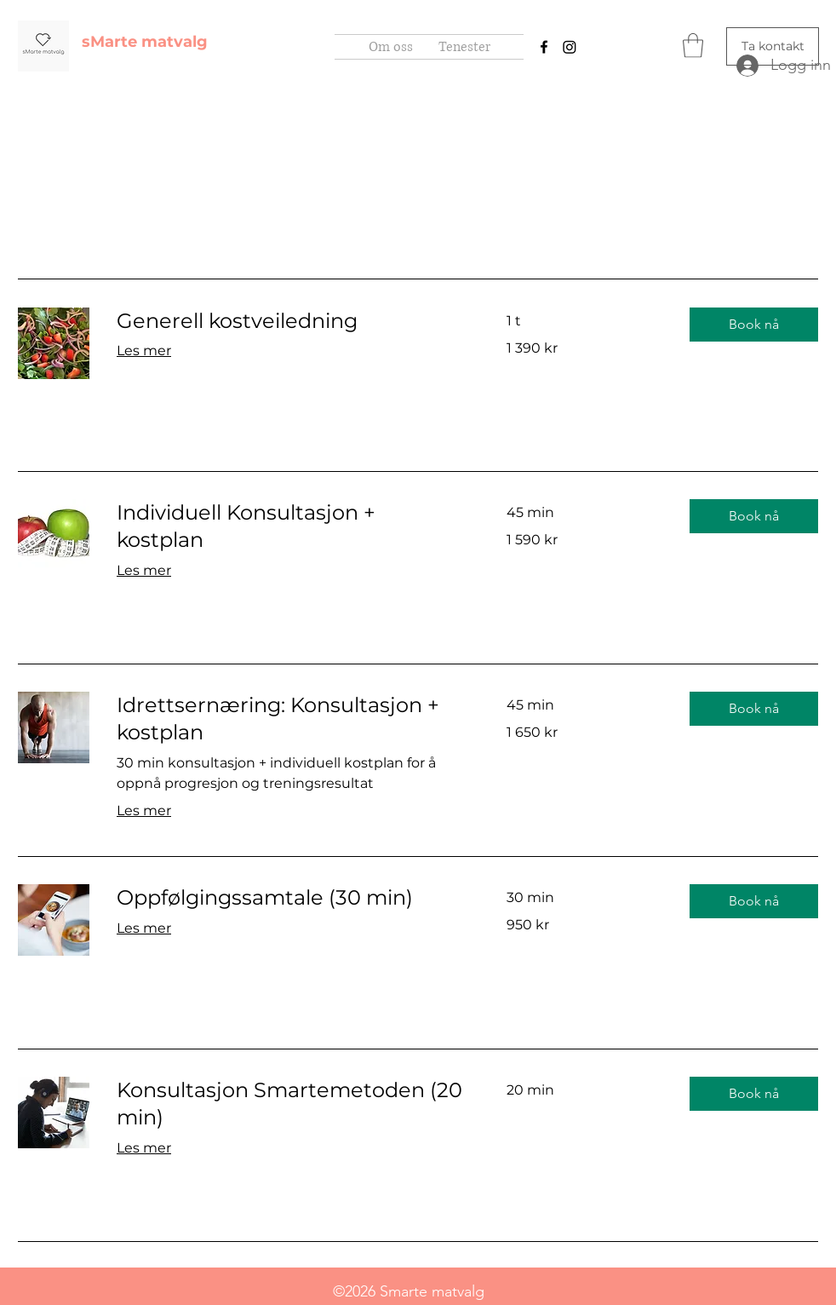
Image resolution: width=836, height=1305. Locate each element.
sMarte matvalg (145, 41)
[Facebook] (544, 46)
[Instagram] (569, 46)
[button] (693, 45)
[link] (291, 321)
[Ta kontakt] (772, 46)
